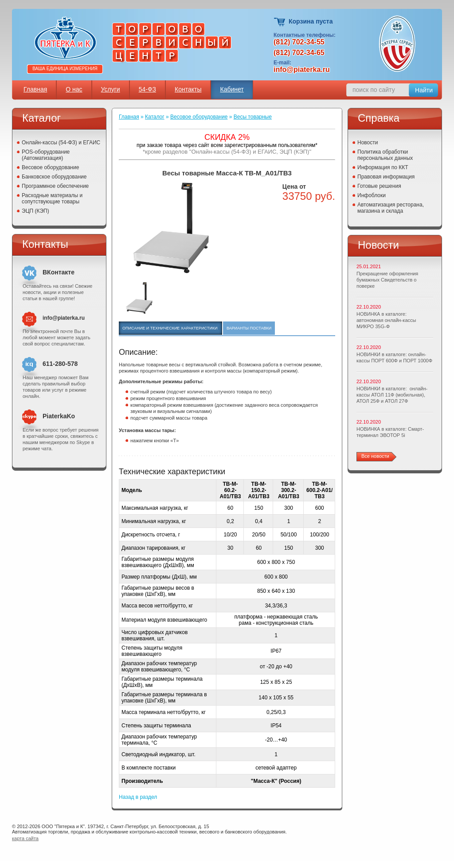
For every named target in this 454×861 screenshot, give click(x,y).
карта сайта (25, 838)
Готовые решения (379, 186)
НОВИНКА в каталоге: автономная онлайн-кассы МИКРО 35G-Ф (386, 320)
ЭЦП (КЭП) (35, 211)
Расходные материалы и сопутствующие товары (52, 198)
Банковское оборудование (54, 177)
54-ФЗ (147, 89)
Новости (367, 142)
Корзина (280, 22)
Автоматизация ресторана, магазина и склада (390, 208)
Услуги (110, 89)
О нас (74, 89)
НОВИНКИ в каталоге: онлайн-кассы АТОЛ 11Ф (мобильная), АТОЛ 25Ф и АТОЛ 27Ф (391, 395)
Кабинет (231, 89)
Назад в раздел (138, 797)
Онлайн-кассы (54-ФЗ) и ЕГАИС (61, 142)
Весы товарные (253, 117)
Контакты (188, 89)
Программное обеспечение (55, 186)
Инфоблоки (371, 195)
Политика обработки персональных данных (385, 155)
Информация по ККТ (382, 167)
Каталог (154, 117)
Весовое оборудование (50, 167)
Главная (35, 89)
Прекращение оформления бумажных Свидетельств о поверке (387, 280)
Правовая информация (386, 177)
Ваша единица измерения (65, 68)
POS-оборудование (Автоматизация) (46, 155)
